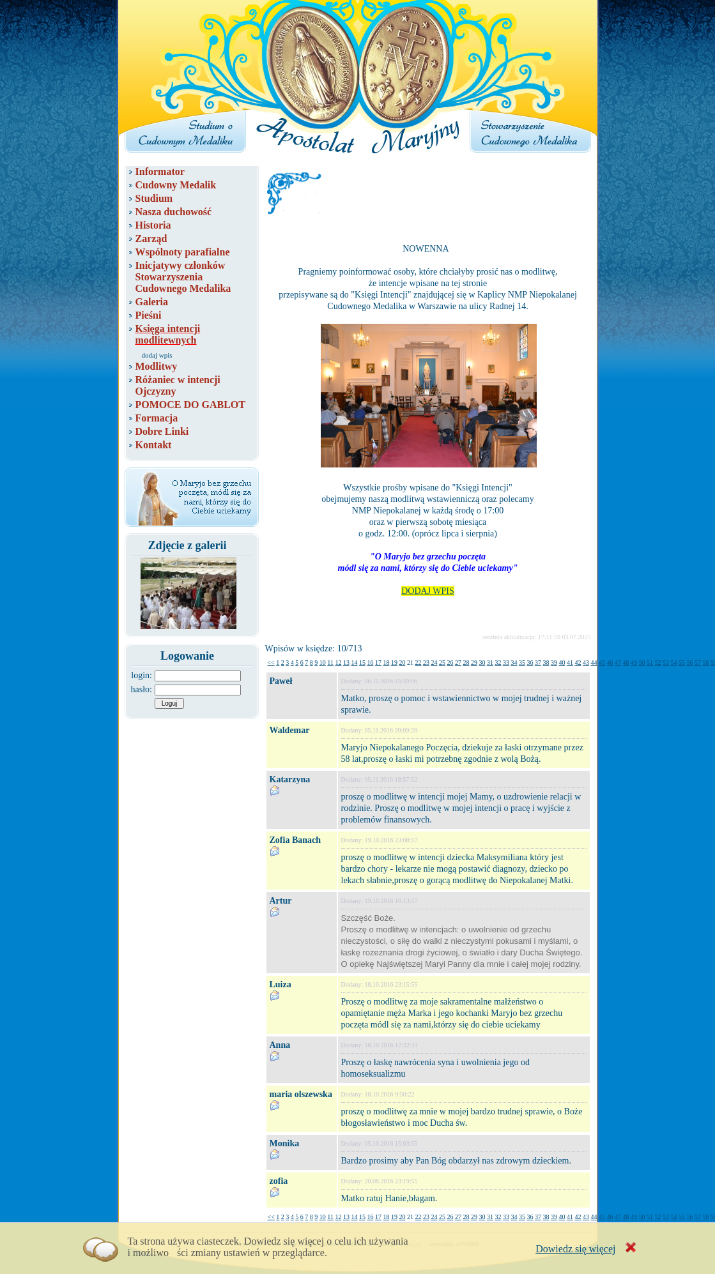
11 (330, 662)
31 (490, 662)
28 (466, 662)
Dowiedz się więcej (575, 1248)
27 (458, 662)
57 (698, 662)
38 (545, 662)
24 (434, 662)
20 (402, 662)
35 (522, 662)
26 (450, 662)
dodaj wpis (157, 355)
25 (442, 662)
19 (394, 662)
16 (370, 662)
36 (530, 662)
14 (354, 662)
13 (346, 662)
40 (561, 662)
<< (271, 662)
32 (498, 662)
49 (634, 662)
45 (602, 662)
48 (625, 662)
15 (362, 662)
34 (514, 662)
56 (689, 662)
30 (482, 662)
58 (705, 662)
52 (657, 662)
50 (641, 662)
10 (322, 662)
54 (673, 662)
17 (378, 662)
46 (609, 662)
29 (474, 662)
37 (538, 662)
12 (338, 662)
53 (666, 662)
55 (682, 662)
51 (650, 662)
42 (577, 662)
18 (386, 662)
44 (593, 662)
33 (506, 662)
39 (554, 662)
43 (586, 662)
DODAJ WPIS (427, 591)
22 (418, 662)
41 (570, 662)
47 (618, 662)
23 (426, 662)
